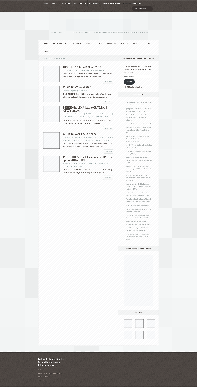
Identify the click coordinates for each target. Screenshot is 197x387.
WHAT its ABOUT (80, 3)
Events (99, 44)
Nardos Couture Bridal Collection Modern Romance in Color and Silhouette (136, 117)
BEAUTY (88, 44)
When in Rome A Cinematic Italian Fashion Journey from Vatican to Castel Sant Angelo (139, 177)
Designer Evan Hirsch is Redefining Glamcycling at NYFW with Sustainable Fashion (139, 168)
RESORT (102, 70)
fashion (77, 44)
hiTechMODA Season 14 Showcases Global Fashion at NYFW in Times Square (137, 236)
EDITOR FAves (87, 70)
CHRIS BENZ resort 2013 (77, 87)
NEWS (46, 44)
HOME (46, 3)
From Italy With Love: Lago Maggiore (138, 205)
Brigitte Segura (75, 70)
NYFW (87, 117)
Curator (48, 52)
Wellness (111, 44)
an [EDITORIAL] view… (90, 114)
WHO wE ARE (66, 3)
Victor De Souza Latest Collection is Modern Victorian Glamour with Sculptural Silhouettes (137, 138)
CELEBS (147, 44)
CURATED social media (111, 3)
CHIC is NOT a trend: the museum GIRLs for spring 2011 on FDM (87, 158)
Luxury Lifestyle (61, 44)
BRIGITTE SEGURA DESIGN (132, 3)
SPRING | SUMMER (77, 166)
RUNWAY (136, 44)
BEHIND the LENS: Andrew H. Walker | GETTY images (85, 109)
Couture (124, 44)
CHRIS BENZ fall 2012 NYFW (79, 134)
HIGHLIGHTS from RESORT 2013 (82, 67)
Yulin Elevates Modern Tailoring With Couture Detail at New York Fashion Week (138, 130)
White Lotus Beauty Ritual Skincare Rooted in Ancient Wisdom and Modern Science (139, 160)
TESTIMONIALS (94, 3)
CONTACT (55, 3)
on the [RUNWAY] (96, 117)
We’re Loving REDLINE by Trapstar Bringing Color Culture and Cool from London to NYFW (138, 186)
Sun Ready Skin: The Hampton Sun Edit (139, 124)
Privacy (41, 381)
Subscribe (129, 82)
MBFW (82, 117)
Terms (47, 381)
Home (45, 58)
